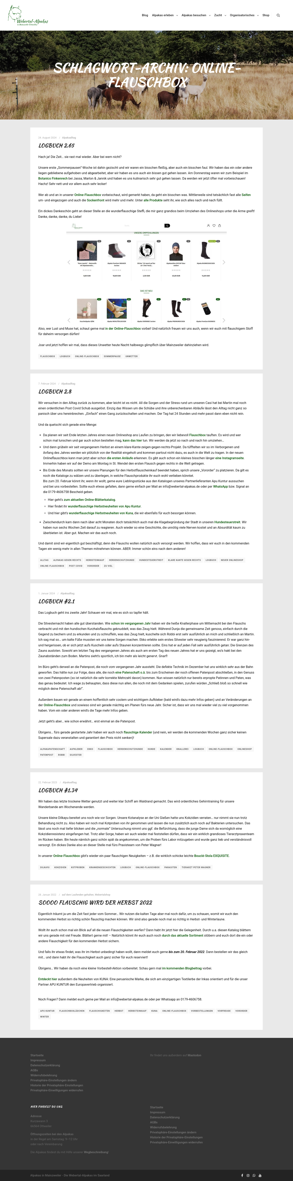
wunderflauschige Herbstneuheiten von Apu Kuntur (104, 506)
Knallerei (183, 749)
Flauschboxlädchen (72, 1011)
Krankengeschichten (102, 867)
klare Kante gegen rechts (184, 560)
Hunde (151, 749)
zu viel (108, 566)
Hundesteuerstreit (227, 522)
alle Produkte (153, 200)
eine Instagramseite (229, 458)
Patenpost (46, 755)
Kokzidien (61, 867)
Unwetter (131, 356)
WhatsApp (220, 486)
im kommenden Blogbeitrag (182, 968)
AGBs (34, 1070)
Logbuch (65, 356)
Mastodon (194, 1055)
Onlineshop (244, 749)
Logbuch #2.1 (56, 601)
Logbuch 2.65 (56, 145)
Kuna (154, 1011)
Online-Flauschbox (87, 195)
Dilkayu (45, 867)
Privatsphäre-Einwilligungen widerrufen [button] (56, 1090)
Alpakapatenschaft (52, 749)
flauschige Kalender (138, 732)
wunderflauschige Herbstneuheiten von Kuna (101, 513)
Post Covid (75, 566)
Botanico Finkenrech (53, 178)
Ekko (90, 749)
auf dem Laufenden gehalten (78, 894)
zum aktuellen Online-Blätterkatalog (89, 500)
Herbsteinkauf (95, 560)
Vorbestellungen (202, 1011)
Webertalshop (102, 894)
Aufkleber (76, 749)
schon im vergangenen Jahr (131, 623)
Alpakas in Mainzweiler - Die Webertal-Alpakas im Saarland (69, 1175)
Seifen (246, 195)
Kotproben (78, 867)
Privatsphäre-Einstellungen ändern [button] (53, 1080)
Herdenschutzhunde (121, 560)
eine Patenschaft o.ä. (130, 672)
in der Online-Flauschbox (123, 328)
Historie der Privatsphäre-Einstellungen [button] (56, 1085)
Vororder (93, 566)
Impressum (38, 1060)
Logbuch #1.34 (57, 790)
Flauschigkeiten (99, 1011)
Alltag (44, 560)
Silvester (76, 755)
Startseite (36, 1055)
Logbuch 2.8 (54, 391)
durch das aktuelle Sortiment (182, 935)
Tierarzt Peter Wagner (196, 867)
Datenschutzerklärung (45, 1065)
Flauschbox (47, 356)
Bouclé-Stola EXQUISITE (211, 856)
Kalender (166, 749)
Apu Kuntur (47, 1011)
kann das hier (132, 440)
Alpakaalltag (69, 137)
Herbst (119, 1011)
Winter (44, 1017)
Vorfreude (224, 1011)
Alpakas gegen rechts (67, 560)
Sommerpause (112, 356)
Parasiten (171, 867)
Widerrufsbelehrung (43, 1075)
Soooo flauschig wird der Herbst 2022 (95, 902)
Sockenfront (95, 200)
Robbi (61, 755)
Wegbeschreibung (96, 1152)
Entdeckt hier (47, 979)
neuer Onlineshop (232, 560)
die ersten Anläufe (120, 458)
